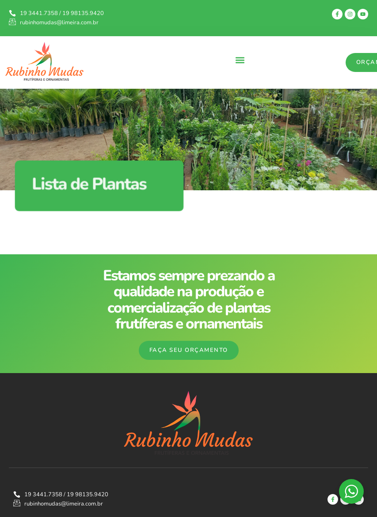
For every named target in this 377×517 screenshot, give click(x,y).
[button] (239, 60)
